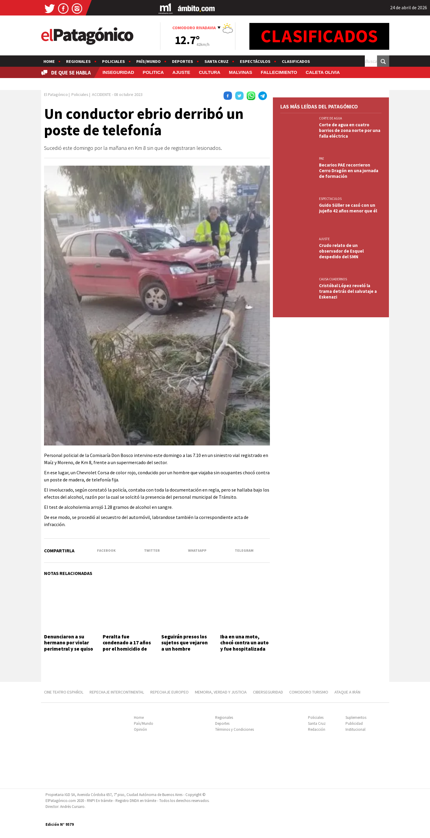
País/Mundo (148, 61)
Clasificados (296, 61)
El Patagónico (56, 94)
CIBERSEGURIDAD (268, 692)
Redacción (316, 729)
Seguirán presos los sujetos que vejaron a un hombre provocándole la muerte (184, 648)
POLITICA (153, 72)
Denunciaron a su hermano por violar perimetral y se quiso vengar (68, 645)
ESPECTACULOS (330, 199)
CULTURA (209, 72)
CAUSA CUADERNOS (333, 279)
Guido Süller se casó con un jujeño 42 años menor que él (348, 208)
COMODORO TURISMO (308, 692)
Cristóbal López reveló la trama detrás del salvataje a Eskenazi (348, 291)
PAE (321, 158)
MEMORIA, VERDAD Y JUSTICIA (221, 692)
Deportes (182, 61)
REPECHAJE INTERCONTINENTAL (117, 692)
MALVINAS (240, 72)
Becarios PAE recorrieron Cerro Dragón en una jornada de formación (348, 170)
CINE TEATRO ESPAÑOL (63, 692)
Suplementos (355, 717)
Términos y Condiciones (234, 729)
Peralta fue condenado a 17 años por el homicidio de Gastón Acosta (127, 645)
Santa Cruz (216, 61)
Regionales (78, 61)
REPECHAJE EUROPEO (169, 692)
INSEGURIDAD (118, 72)
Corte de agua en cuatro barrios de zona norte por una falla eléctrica (349, 130)
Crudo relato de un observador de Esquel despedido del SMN (341, 250)
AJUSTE (181, 72)
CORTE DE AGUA (330, 118)
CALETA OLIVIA (323, 72)
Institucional (355, 729)
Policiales (113, 61)
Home (49, 61)
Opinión (140, 729)
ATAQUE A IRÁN (347, 692)
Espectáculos (255, 61)
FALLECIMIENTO (279, 72)
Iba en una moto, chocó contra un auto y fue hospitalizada (244, 642)
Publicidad (354, 723)
